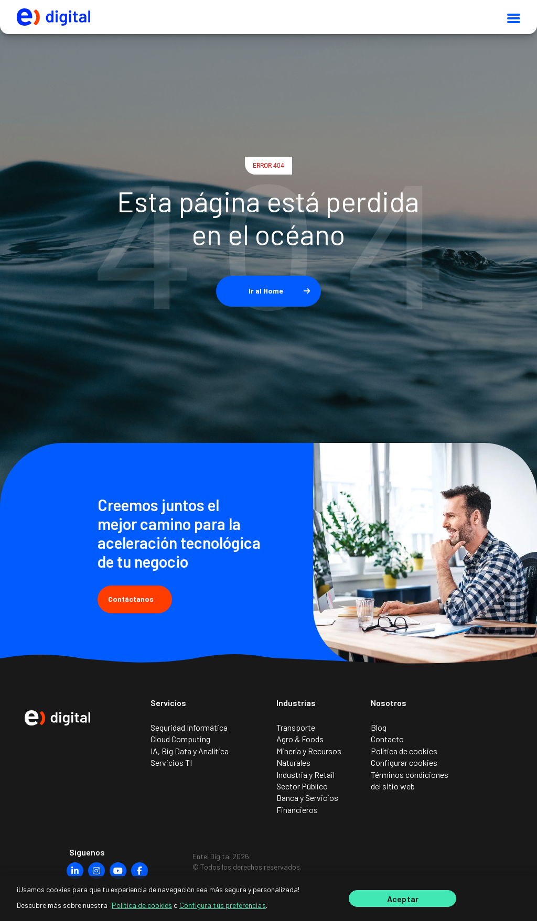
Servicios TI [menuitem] (171, 762)
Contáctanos (135, 598)
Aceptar (402, 904)
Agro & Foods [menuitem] (300, 739)
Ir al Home (266, 290)
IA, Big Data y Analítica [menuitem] (190, 751)
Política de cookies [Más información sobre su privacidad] (142, 910)
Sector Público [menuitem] (302, 786)
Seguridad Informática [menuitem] (189, 727)
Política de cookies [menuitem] (404, 751)
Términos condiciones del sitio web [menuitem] (409, 780)
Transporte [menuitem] (295, 727)
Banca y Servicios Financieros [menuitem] (307, 803)
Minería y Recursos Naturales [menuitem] (308, 756)
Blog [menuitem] (378, 727)
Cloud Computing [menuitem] (180, 739)
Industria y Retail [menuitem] (305, 774)
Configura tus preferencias (222, 910)
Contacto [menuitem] (387, 739)
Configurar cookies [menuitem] (404, 762)
